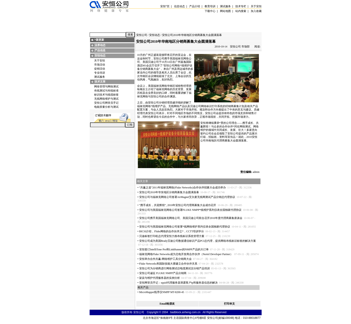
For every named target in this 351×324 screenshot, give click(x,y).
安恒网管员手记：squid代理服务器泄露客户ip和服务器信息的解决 (178, 282)
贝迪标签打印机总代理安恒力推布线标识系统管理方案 (171, 236)
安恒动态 (100, 55)
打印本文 (229, 303)
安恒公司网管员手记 (106, 102)
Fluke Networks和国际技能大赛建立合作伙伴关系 (168, 263)
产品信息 (100, 50)
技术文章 (100, 81)
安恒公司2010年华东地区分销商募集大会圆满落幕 (169, 192)
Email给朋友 (167, 303)
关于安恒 (99, 60)
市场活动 (99, 64)
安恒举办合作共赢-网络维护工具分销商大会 (165, 259)
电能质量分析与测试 (106, 106)
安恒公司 (141, 35)
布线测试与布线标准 (106, 90)
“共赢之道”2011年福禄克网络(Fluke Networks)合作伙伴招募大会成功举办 (182, 187)
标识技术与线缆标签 (106, 94)
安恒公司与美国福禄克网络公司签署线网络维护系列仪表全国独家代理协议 (184, 226)
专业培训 (99, 72)
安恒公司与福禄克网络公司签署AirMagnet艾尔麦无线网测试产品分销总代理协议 (187, 197)
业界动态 (100, 45)
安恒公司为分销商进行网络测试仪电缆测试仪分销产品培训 (174, 268)
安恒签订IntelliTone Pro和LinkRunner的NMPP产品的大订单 (174, 249)
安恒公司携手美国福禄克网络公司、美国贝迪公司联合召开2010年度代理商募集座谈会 (190, 218)
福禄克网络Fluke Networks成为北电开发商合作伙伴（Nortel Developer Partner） (186, 254)
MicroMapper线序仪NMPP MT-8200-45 (161, 292)
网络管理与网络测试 (106, 86)
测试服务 (99, 76)
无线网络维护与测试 (106, 98)
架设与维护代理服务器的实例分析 (159, 277)
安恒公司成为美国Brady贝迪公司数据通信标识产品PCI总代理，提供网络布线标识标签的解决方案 (197, 240)
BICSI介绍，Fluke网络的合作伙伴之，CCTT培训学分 (171, 231)
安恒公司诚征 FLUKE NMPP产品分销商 (162, 273)
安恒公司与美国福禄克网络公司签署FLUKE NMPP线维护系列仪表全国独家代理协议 (190, 209)
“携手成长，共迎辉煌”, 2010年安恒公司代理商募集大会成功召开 (177, 205)
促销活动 (99, 68)
